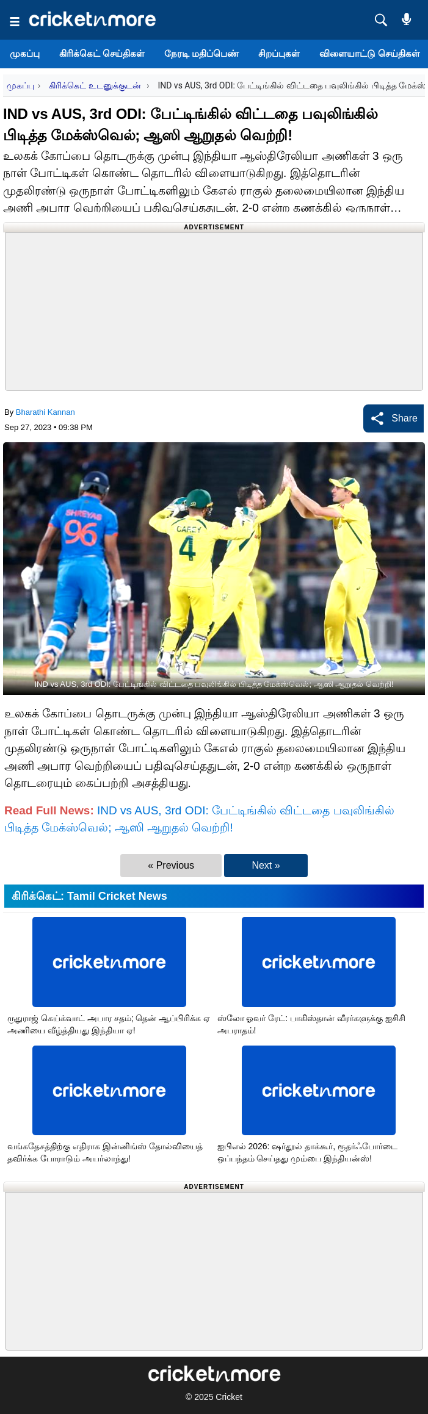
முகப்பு (25, 53)
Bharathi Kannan (45, 412)
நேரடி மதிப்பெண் (201, 53)
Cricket (229, 1397)
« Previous (171, 865)
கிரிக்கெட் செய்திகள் (102, 53)
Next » (266, 865)
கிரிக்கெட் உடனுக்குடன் (96, 85)
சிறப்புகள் (279, 53)
